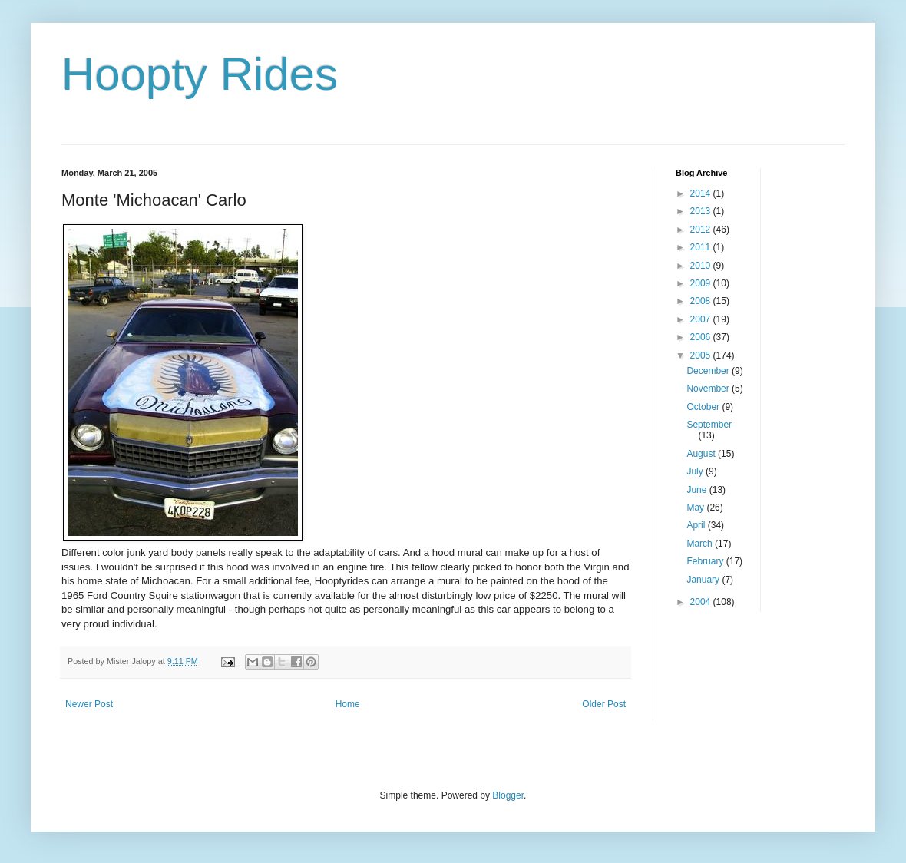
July (696, 471)
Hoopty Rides (199, 74)
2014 (701, 193)
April (696, 525)
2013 (701, 211)
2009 (701, 283)
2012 (701, 229)
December (709, 370)
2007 (701, 319)
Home (348, 704)
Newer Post (89, 704)
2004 (701, 602)
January (704, 579)
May (696, 507)
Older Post (604, 704)
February (706, 561)
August (702, 453)
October (704, 407)
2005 (701, 355)
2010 (701, 265)
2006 (701, 337)
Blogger (508, 795)
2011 (701, 247)
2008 (701, 301)
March (700, 543)
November (709, 388)
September (709, 424)
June (697, 489)
